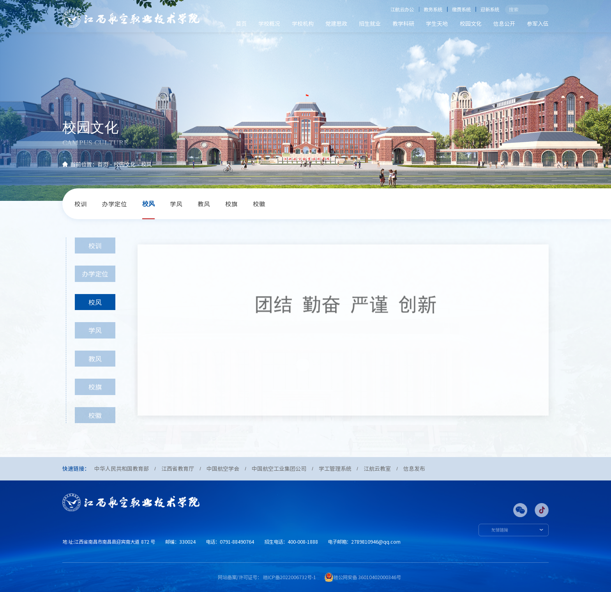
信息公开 (504, 23)
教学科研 (403, 23)
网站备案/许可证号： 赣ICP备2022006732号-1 (267, 577)
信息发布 (414, 468)
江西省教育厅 (177, 468)
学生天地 (437, 23)
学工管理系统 (335, 468)
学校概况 (269, 23)
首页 (241, 23)
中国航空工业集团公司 (279, 468)
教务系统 (433, 9)
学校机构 (303, 23)
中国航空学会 (223, 468)
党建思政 (336, 23)
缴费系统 (461, 9)
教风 (204, 203)
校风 (146, 164)
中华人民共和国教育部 (121, 468)
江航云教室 (377, 468)
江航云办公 (402, 9)
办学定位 (114, 203)
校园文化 (471, 23)
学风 (176, 203)
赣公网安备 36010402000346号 (367, 577)
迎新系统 (489, 9)
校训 (80, 203)
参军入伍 (538, 23)
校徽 (259, 203)
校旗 (231, 203)
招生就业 (370, 23)
